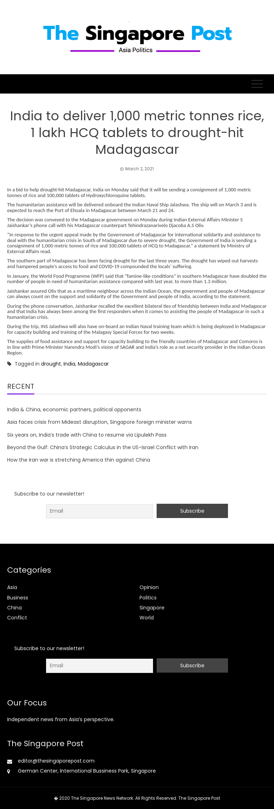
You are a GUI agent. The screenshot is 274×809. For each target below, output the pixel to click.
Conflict (17, 617)
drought (51, 363)
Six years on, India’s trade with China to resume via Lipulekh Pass (87, 434)
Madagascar (93, 363)
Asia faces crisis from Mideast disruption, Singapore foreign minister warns (99, 422)
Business (17, 597)
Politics (148, 597)
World (146, 617)
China (14, 607)
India (69, 363)
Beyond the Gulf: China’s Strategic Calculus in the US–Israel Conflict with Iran (102, 447)
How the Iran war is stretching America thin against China (78, 459)
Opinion (149, 587)
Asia (12, 587)
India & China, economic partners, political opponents (74, 409)
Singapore (151, 607)
